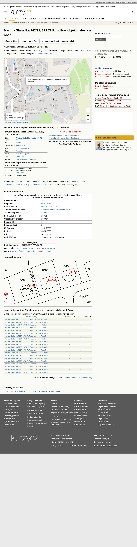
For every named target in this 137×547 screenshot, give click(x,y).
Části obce (113, 106)
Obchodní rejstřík (101, 2)
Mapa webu (106, 415)
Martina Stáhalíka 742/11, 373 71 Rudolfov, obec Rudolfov (26, 372)
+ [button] (88, 116)
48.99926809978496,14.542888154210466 (36, 248)
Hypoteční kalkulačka (11, 422)
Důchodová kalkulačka (12, 407)
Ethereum (69, 413)
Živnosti (110, 98)
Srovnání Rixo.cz (102, 89)
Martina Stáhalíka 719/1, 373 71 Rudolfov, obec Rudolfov (26, 358)
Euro (37, 407)
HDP (61, 410)
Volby (100, 415)
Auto (99, 404)
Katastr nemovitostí (103, 74)
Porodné (40, 420)
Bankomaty (38, 401)
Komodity (45, 7)
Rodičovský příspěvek (11, 416)
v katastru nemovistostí (45, 53)
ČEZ (57, 404)
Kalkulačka (87, 7)
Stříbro (68, 419)
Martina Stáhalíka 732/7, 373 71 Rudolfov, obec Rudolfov (26, 350)
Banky (29, 401)
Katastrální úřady (80, 410)
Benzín (62, 422)
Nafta (68, 422)
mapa (23, 41)
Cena (104, 404)
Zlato (53, 7)
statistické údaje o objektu (43, 184)
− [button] (88, 120)
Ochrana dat (56, 435)
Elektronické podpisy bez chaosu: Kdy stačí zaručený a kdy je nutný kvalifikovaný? (117, 147)
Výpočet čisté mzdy (10, 404)
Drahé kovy (55, 416)
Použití (97, 445)
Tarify (73, 7)
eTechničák (107, 409)
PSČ (65, 19)
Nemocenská (32, 420)
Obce (102, 106)
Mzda (38, 413)
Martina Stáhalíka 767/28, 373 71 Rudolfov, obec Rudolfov (26, 322)
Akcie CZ (19, 7)
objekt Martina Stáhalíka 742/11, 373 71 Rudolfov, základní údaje (32, 391)
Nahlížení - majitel (49, 206)
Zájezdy (110, 2)
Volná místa (37, 410)
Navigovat (20, 173)
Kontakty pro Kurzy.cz (103, 442)
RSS (103, 445)
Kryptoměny (55, 413)
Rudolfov (19, 151)
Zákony (95, 7)
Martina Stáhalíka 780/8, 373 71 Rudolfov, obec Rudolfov (26, 361)
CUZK (61, 206)
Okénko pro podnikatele (106, 138)
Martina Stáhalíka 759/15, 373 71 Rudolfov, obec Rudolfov (26, 353)
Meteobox (122, 2)
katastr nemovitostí (50, 41)
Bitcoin (58, 7)
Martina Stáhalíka (22, 148)
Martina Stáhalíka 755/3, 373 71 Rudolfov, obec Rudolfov (26, 319)
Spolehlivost (111, 404)
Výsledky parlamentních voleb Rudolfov (64, 135)
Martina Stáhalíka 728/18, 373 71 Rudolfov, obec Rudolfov (26, 355)
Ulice (107, 106)
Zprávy (11, 7)
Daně (76, 425)
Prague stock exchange (106, 425)
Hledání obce (12, 19)
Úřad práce (31, 413)
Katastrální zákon (102, 77)
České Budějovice (23, 154)
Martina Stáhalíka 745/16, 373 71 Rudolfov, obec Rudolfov (26, 342)
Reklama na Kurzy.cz (103, 435)
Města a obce (79, 404)
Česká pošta (75, 19)
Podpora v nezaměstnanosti (37, 423)
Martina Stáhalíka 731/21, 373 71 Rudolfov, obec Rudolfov (26, 344)
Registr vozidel (103, 407)
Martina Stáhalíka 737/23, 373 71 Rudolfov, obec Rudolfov (26, 333)
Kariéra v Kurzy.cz (101, 439)
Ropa (53, 422)
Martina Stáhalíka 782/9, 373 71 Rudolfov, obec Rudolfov (26, 328)
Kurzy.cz (6, 22)
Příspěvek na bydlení (11, 413)
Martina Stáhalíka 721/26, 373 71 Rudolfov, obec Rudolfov (26, 364)
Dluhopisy (54, 407)
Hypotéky (65, 7)
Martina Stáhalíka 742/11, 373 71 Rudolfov (45, 22)
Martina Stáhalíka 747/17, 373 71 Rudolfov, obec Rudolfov (26, 369)
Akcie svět (28, 7)
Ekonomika (55, 410)
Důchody (30, 426)
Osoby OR (118, 98)
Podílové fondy (63, 407)
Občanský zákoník (80, 416)
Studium (134, 2)
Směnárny (31, 407)
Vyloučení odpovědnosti (61, 439)
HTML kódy (112, 445)
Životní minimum (9, 419)
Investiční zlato (60, 419)
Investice (54, 401)
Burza (53, 404)
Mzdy (66, 410)
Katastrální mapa (17, 251)
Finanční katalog (103, 412)
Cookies (66, 435)
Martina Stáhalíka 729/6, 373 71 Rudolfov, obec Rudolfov (26, 336)
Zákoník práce (79, 419)
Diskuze (113, 7)
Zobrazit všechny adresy (81, 378)
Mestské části (124, 106)
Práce (102, 7)
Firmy (104, 98)
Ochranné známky (80, 413)
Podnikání (78, 401)
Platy (42, 413)
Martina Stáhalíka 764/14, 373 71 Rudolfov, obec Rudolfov (26, 325)
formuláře (82, 425)
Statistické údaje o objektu (26, 159)
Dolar (42, 407)
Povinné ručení (9, 425)
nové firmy (33, 41)
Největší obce (29, 19)
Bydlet (129, 2)
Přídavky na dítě (9, 410)
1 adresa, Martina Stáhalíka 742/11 (56, 210)
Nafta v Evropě (56, 425)
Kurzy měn (37, 7)
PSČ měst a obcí (102, 71)
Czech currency (103, 422)
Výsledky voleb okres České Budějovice (64, 138)
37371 (18, 143)
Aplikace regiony (103, 68)
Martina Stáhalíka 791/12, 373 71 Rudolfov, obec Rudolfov (26, 367)
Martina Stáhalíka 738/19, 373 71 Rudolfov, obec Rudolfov (26, 331)
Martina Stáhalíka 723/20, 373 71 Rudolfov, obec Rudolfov (26, 339)
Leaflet (7, 122)
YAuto (116, 2)
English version (103, 419)
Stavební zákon (79, 422)
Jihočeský (20, 157)
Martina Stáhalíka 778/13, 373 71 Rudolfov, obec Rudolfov (26, 347)
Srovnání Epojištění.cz (104, 86)
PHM (57, 422)
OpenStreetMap (17, 122)
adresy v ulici (68, 41)
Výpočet (16, 401)
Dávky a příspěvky (34, 417)
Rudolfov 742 (21, 145)
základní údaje (11, 41)
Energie (79, 7)
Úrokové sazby (32, 404)
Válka (107, 7)
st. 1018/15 (46, 203)
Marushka (31, 251)
